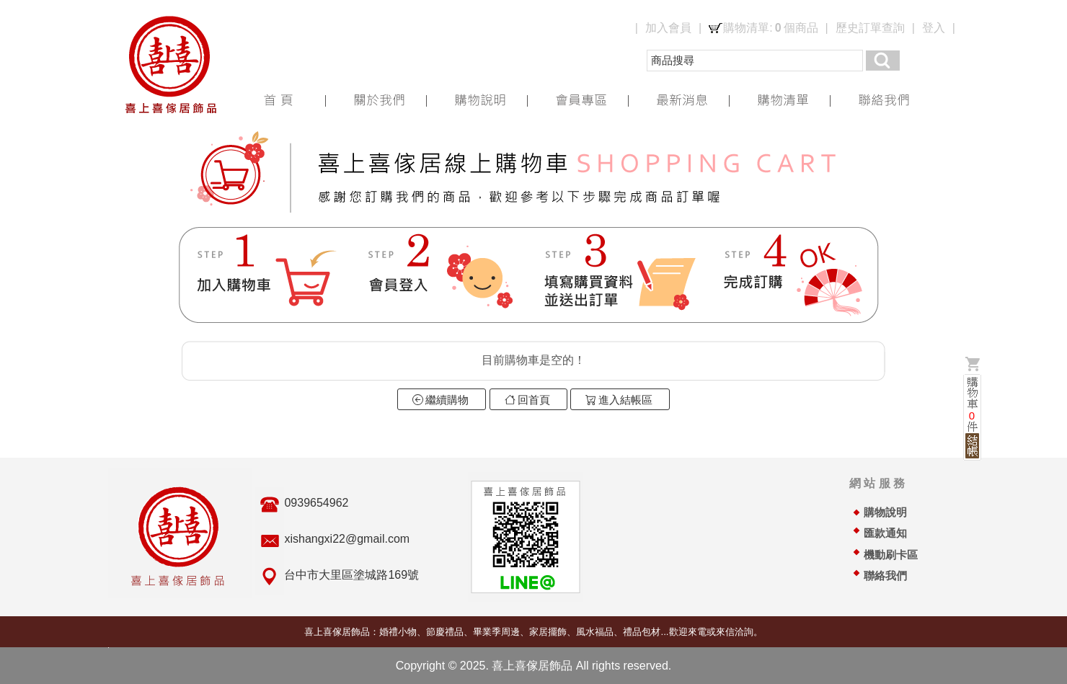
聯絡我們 (885, 576)
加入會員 (668, 28)
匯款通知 (885, 533)
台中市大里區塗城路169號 (351, 575)
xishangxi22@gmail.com (346, 539)
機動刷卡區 (891, 555)
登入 (933, 28)
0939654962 (316, 503)
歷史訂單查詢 (870, 28)
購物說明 (885, 512)
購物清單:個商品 (770, 28)
